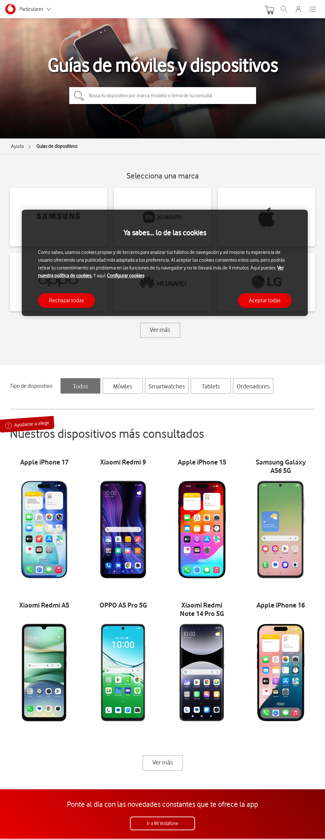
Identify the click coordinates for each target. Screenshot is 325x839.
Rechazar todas (66, 300)
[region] (165, 263)
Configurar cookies (125, 276)
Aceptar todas (264, 300)
